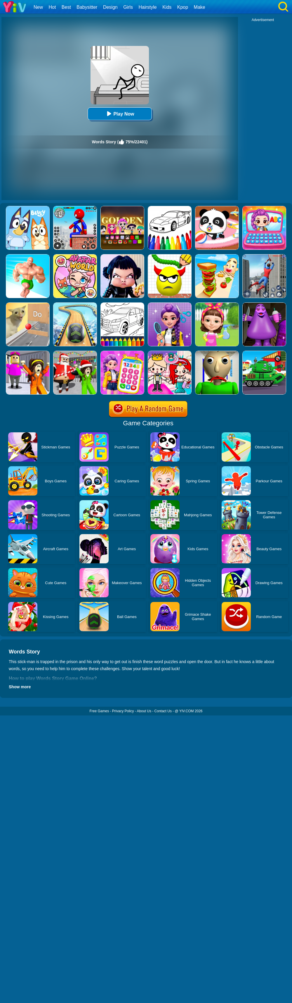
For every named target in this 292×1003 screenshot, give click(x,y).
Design (110, 7)
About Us (144, 711)
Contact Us (163, 711)
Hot (52, 7)
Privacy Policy (123, 711)
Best (66, 7)
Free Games (99, 711)
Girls (128, 7)
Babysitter (87, 7)
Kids (166, 7)
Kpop (182, 7)
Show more (20, 686)
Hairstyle (148, 7)
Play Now (119, 113)
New (38, 7)
